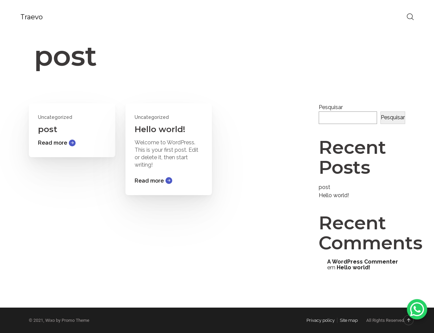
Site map (349, 320)
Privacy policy (321, 320)
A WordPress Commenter (362, 261)
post (47, 129)
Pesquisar (331, 107)
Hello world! (160, 129)
